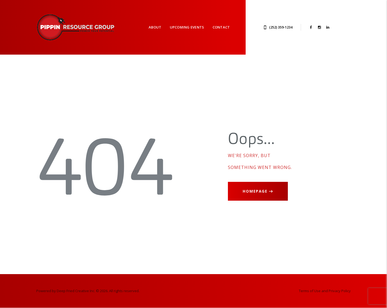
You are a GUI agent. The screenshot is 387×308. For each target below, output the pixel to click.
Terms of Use (310, 290)
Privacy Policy (340, 290)
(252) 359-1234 (280, 27)
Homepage (255, 191)
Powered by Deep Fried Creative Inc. (65, 290)
